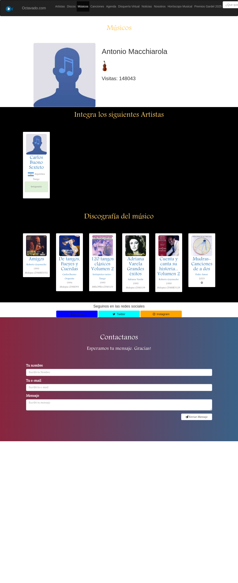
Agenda (111, 6)
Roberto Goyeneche (36, 264)
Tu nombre (34, 366)
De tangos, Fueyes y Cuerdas (69, 264)
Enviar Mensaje (196, 417)
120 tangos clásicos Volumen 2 (102, 264)
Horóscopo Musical (180, 6)
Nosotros (160, 6)
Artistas (60, 6)
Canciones (97, 6)
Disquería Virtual (129, 6)
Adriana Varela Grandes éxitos (135, 266)
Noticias (147, 6)
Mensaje (32, 396)
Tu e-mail (33, 381)
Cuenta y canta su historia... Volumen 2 (168, 266)
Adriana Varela (135, 279)
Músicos (83, 6)
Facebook (77, 314)
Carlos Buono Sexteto (36, 163)
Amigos (36, 259)
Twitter (119, 314)
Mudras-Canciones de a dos (201, 264)
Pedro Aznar (201, 274)
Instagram (161, 314)
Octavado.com (34, 8)
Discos (71, 6)
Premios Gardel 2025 (208, 6)
